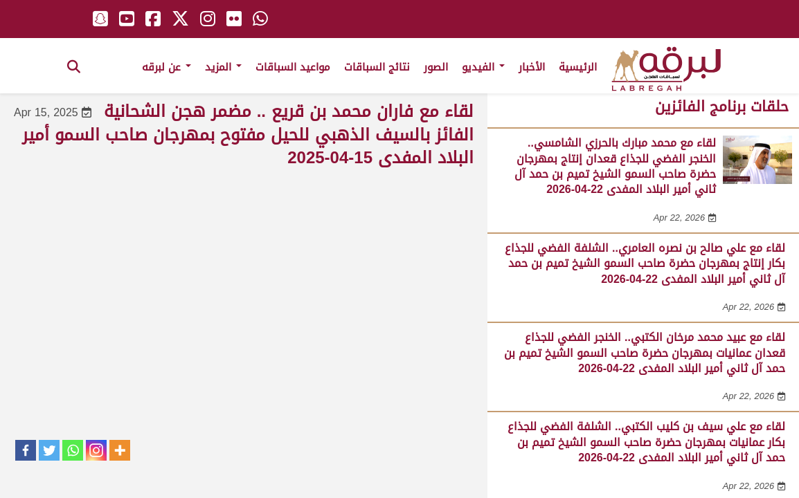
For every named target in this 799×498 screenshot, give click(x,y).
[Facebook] (25, 450)
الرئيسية (578, 67)
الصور (436, 67)
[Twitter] (49, 450)
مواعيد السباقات (292, 67)
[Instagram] (96, 450)
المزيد (223, 67)
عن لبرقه (166, 67)
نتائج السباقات (377, 67)
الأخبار (532, 67)
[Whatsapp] (72, 450)
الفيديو (483, 67)
